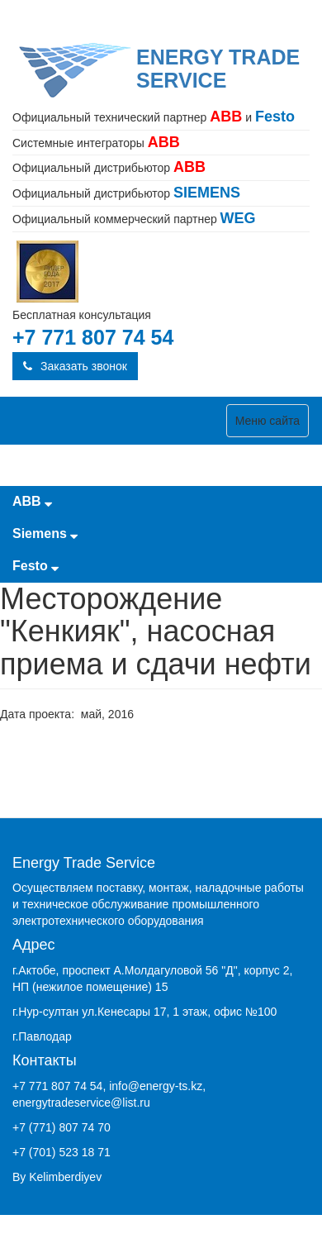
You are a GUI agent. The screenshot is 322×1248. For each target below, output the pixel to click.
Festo (35, 566)
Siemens (45, 533)
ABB (32, 501)
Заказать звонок (75, 366)
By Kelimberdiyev (57, 1177)
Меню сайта (267, 420)
